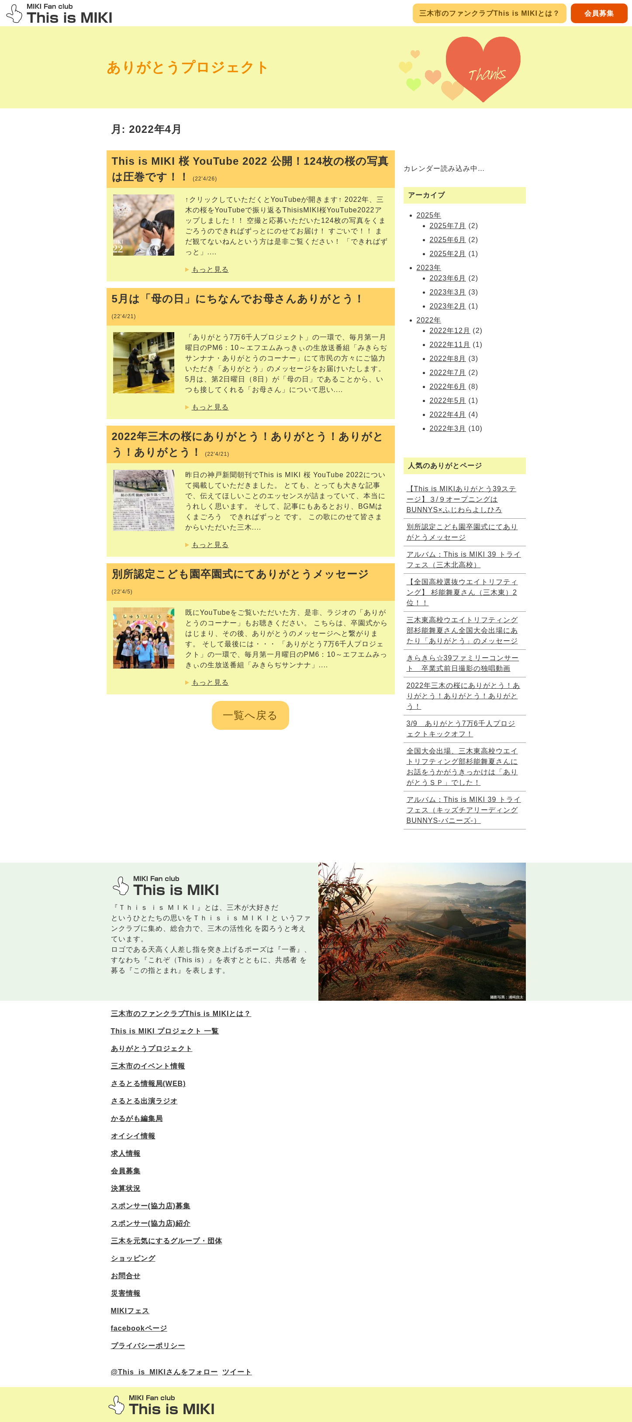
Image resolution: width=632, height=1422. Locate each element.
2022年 (429, 320)
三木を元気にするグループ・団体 (166, 1241)
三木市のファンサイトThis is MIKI (161, 1405)
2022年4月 (448, 414)
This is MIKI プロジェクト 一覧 (165, 1031)
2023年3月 (448, 292)
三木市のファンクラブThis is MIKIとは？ (489, 13)
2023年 (429, 267)
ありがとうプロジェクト (188, 67)
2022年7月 (448, 372)
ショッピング (133, 1258)
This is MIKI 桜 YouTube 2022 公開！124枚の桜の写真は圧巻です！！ (250, 169)
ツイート (237, 1372)
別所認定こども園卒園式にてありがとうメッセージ (240, 581)
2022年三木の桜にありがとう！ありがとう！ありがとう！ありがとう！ (248, 444)
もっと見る (210, 269)
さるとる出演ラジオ (144, 1101)
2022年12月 (450, 330)
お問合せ (126, 1276)
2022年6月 (448, 386)
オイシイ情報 (133, 1136)
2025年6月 (448, 239)
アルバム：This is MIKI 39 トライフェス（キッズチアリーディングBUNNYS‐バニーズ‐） (464, 810)
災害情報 (126, 1293)
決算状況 (126, 1188)
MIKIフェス (130, 1310)
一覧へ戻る (250, 715)
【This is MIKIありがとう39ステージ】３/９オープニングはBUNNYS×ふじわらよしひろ (461, 499)
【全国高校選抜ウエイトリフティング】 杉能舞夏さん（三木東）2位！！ (462, 592)
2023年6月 (448, 278)
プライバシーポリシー (148, 1345)
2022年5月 (448, 400)
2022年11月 (450, 344)
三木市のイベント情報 (148, 1066)
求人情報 (126, 1153)
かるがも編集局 (137, 1118)
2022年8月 (448, 358)
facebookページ (139, 1328)
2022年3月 (448, 428)
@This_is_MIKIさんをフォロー (164, 1372)
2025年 (429, 215)
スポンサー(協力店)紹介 (151, 1223)
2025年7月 (448, 225)
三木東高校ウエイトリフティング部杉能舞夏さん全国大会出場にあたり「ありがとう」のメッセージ (462, 630)
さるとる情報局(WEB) (148, 1083)
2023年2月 (448, 306)
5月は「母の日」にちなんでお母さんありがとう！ (238, 306)
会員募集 (599, 13)
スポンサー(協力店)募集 (151, 1206)
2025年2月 (448, 253)
